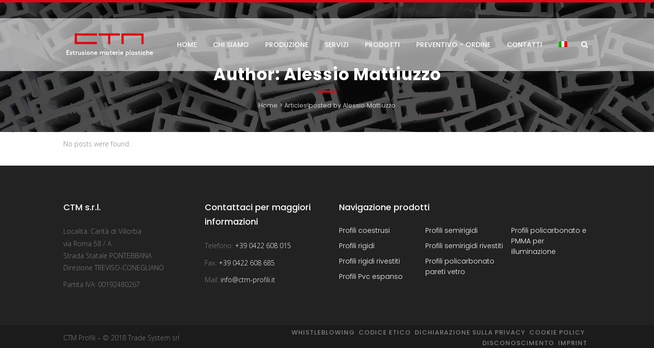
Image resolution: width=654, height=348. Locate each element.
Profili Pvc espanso (371, 276)
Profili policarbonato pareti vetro (459, 266)
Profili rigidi (356, 246)
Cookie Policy (557, 332)
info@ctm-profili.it (248, 279)
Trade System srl (153, 337)
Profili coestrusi (364, 230)
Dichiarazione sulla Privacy (470, 332)
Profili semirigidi (451, 230)
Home (268, 105)
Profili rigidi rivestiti (369, 261)
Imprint (572, 343)
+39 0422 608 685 (247, 262)
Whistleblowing (323, 332)
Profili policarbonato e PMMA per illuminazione (548, 241)
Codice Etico (385, 332)
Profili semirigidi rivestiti (464, 246)
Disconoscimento (518, 343)
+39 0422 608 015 (263, 245)
